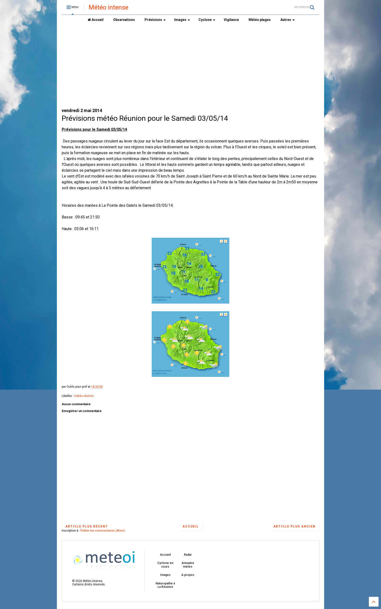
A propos (187, 575)
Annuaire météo (188, 564)
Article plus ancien (294, 526)
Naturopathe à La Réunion (165, 585)
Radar (188, 554)
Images (182, 20)
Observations (124, 20)
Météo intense (108, 7)
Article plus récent (86, 526)
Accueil (96, 20)
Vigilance (231, 20)
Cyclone (207, 20)
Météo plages (260, 20)
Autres (287, 20)
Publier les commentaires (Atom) (102, 530)
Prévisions (155, 20)
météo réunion (84, 396)
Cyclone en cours (165, 564)
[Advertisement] (190, 66)
